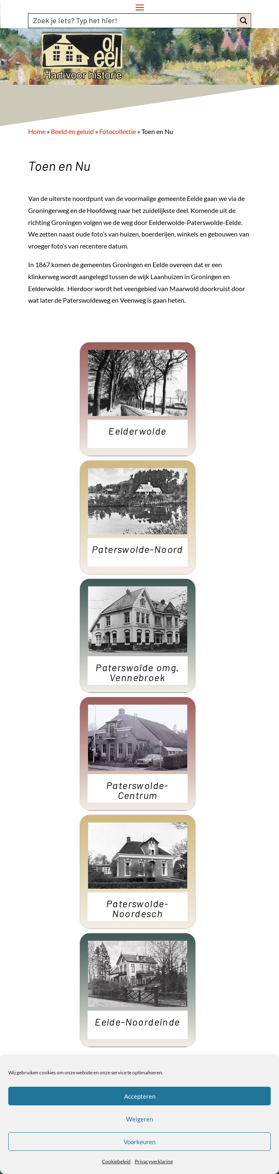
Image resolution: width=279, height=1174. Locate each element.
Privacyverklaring (154, 1161)
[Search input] (133, 20)
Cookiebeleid (116, 1161)
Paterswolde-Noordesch (137, 909)
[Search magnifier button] (244, 21)
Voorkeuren (139, 1141)
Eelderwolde (137, 431)
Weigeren (139, 1119)
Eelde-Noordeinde (137, 1022)
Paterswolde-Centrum (137, 790)
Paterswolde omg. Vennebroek (137, 672)
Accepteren (139, 1096)
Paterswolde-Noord (137, 549)
